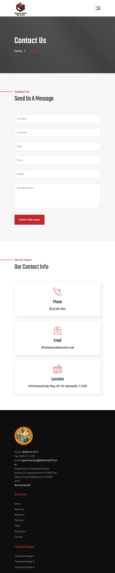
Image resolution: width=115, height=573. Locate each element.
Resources (65, 465)
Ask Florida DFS (22, 485)
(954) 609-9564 (72, 507)
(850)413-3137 (30, 452)
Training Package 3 (24, 514)
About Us (64, 443)
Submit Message (29, 220)
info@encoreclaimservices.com (80, 518)
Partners (64, 454)
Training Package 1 (24, 503)
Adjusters (65, 449)
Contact (64, 471)
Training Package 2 (24, 509)
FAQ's (62, 460)
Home (18, 51)
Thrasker (86, 567)
